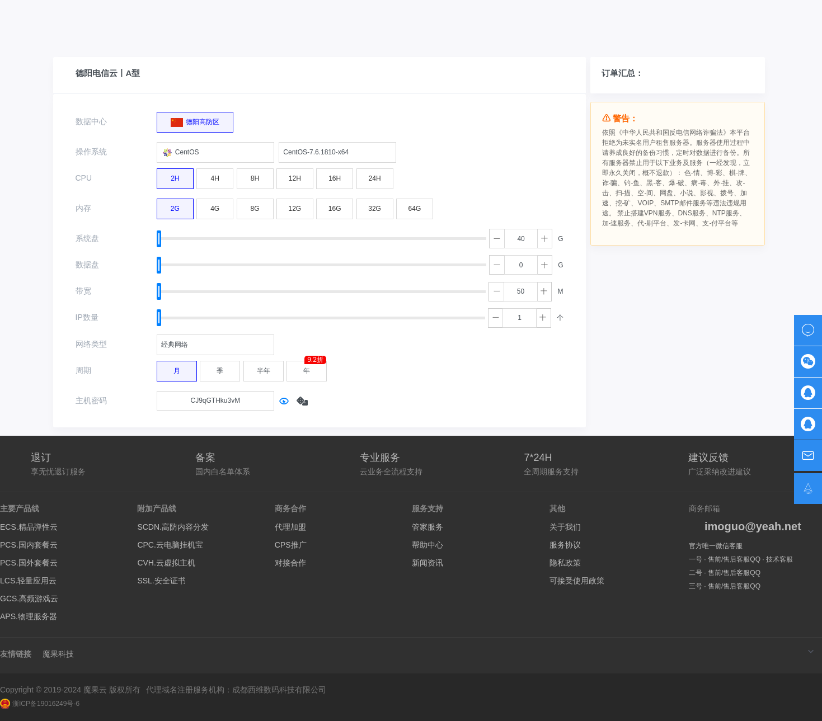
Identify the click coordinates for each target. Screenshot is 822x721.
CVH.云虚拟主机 (166, 562)
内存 (83, 208)
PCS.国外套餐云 (29, 562)
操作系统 (91, 151)
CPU (84, 177)
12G (295, 206)
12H (295, 175)
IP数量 (87, 317)
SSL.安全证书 (161, 580)
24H (375, 175)
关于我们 (565, 526)
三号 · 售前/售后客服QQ (724, 586)
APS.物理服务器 (28, 616)
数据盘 (87, 264)
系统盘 (87, 238)
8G (255, 206)
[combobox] (215, 152)
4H (215, 175)
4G (214, 206)
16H (334, 175)
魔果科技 (58, 653)
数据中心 (91, 121)
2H (175, 175)
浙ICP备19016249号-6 (39, 704)
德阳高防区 (195, 119)
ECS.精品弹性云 (29, 526)
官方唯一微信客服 (716, 546)
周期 (83, 370)
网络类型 (91, 344)
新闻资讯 (427, 562)
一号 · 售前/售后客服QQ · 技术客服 (741, 559)
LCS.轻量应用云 (28, 580)
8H (255, 175)
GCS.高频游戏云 (29, 598)
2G (175, 206)
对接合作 (290, 562)
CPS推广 (291, 544)
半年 (263, 368)
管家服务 (427, 526)
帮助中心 (427, 544)
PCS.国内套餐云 (29, 544)
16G (334, 206)
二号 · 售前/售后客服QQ (724, 573)
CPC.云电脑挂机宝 (170, 544)
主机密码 (91, 400)
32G (374, 206)
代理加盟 (290, 526)
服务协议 (565, 544)
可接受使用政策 (576, 580)
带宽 (83, 290)
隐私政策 (565, 562)
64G (414, 206)
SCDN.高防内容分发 (173, 526)
